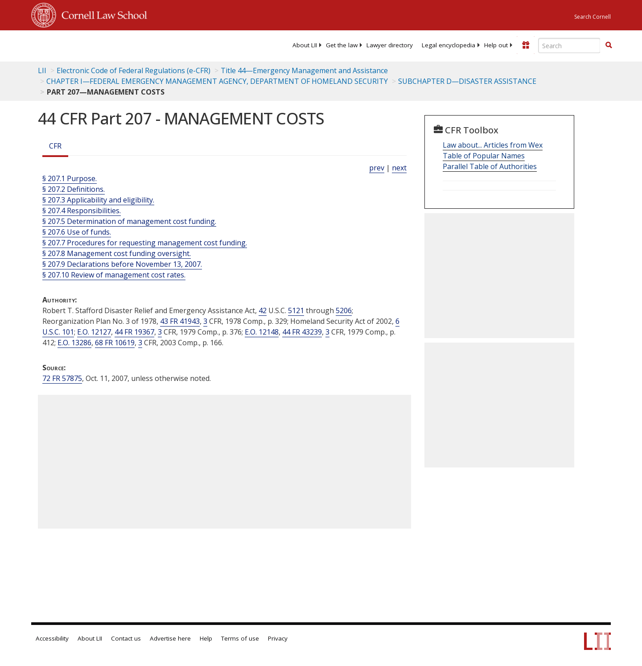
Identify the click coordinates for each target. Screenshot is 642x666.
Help (206, 638)
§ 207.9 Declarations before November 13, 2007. (122, 264)
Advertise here (170, 638)
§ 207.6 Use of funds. (76, 232)
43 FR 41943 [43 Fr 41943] (180, 321)
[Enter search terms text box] (569, 45)
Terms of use (240, 638)
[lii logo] (131, 45)
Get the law (342, 45)
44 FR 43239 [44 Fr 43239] (302, 332)
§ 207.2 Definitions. (73, 189)
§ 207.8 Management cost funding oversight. (116, 253)
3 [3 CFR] (205, 321)
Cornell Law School (101, 14)
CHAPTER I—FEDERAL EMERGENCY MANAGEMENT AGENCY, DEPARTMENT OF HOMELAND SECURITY (217, 81)
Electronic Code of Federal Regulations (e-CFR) (133, 70)
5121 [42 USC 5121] (296, 310)
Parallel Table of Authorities (490, 166)
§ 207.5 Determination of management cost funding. (129, 221)
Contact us (126, 638)
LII (42, 70)
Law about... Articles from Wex (493, 145)
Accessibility (52, 638)
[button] (608, 45)
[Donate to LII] (526, 45)
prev (376, 168)
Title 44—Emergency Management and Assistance (304, 70)
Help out (496, 45)
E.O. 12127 (94, 332)
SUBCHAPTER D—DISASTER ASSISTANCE (467, 81)
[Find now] (608, 45)
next (399, 168)
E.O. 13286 (74, 342)
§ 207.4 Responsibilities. (81, 210)
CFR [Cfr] (55, 146)
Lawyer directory (389, 45)
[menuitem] (304, 45)
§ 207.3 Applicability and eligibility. (98, 200)
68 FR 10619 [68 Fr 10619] (115, 342)
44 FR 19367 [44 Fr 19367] (134, 332)
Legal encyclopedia (448, 45)
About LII (304, 45)
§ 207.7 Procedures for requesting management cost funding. (144, 243)
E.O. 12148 (262, 332)
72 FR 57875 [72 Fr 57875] (62, 378)
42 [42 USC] (263, 310)
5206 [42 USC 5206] (344, 310)
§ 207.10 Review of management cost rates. (113, 275)
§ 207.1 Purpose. (69, 178)
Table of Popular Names (484, 156)
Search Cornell (592, 17)
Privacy (278, 638)
